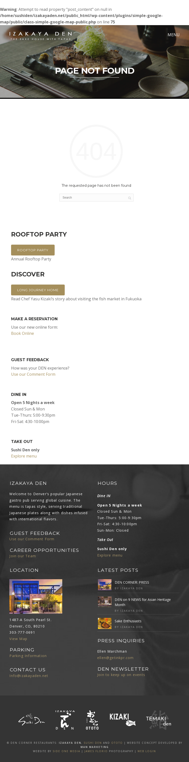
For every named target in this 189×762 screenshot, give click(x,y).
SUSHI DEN (93, 743)
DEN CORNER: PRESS (132, 582)
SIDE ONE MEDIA (66, 751)
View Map (18, 638)
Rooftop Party (32, 250)
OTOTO (117, 743)
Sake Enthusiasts (128, 621)
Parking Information (28, 655)
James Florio (96, 751)
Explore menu (24, 456)
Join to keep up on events (121, 674)
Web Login (147, 751)
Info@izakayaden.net (28, 675)
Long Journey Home (38, 290)
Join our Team (22, 556)
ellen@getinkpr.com (115, 657)
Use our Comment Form (33, 374)
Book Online (22, 333)
